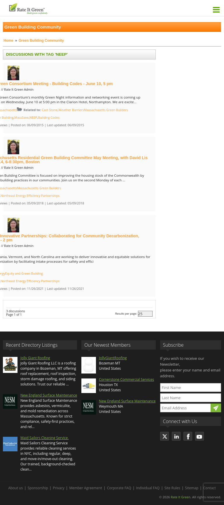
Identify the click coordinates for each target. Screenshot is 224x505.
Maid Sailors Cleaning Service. (44, 437)
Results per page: (126, 313)
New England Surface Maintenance (48, 395)
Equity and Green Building (24, 273)
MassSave (21, 117)
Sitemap (191, 487)
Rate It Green (180, 497)
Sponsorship (38, 487)
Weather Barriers (71, 110)
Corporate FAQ (119, 487)
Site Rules (172, 487)
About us (15, 487)
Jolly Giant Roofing (35, 357)
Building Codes (49, 117)
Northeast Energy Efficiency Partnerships (30, 196)
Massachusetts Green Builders (106, 110)
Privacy (58, 487)
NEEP (33, 117)
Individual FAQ (148, 487)
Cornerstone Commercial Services (126, 379)
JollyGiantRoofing (113, 357)
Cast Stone (50, 110)
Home (8, 40)
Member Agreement (85, 487)
